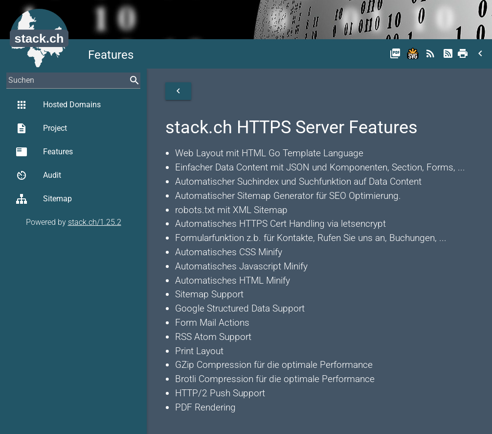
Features (44, 152)
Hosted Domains (58, 105)
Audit (38, 175)
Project (41, 128)
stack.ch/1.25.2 (94, 222)
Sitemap (44, 199)
